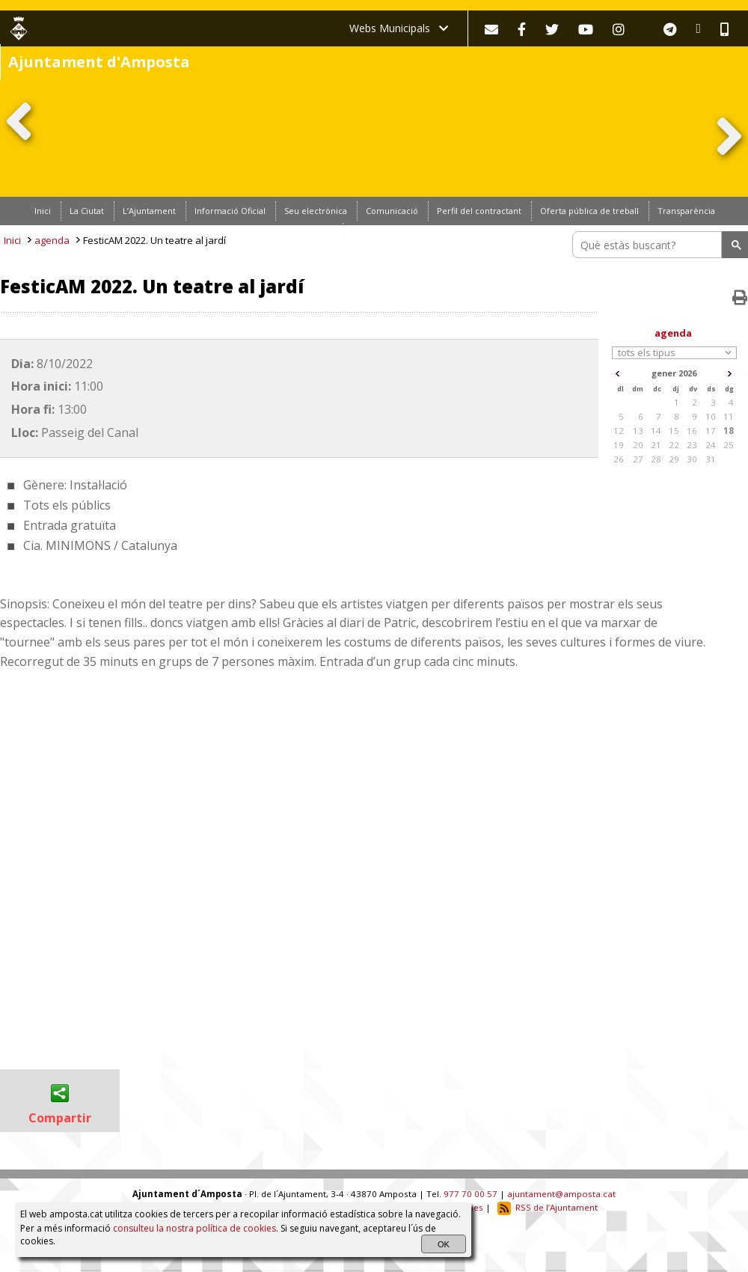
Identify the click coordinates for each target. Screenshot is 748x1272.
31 (710, 459)
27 (638, 459)
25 (728, 444)
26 (618, 459)
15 (674, 430)
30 (692, 459)
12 (618, 430)
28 (656, 459)
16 (692, 430)
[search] (649, 244)
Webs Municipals (398, 28)
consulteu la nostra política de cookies (194, 1228)
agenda (52, 240)
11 (728, 416)
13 (638, 430)
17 (710, 430)
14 (656, 430)
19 (618, 444)
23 (692, 444)
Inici (12, 240)
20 (638, 444)
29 (674, 459)
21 (656, 444)
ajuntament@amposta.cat (561, 1193)
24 (710, 444)
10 (710, 416)
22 (674, 444)
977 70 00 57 (470, 1193)
